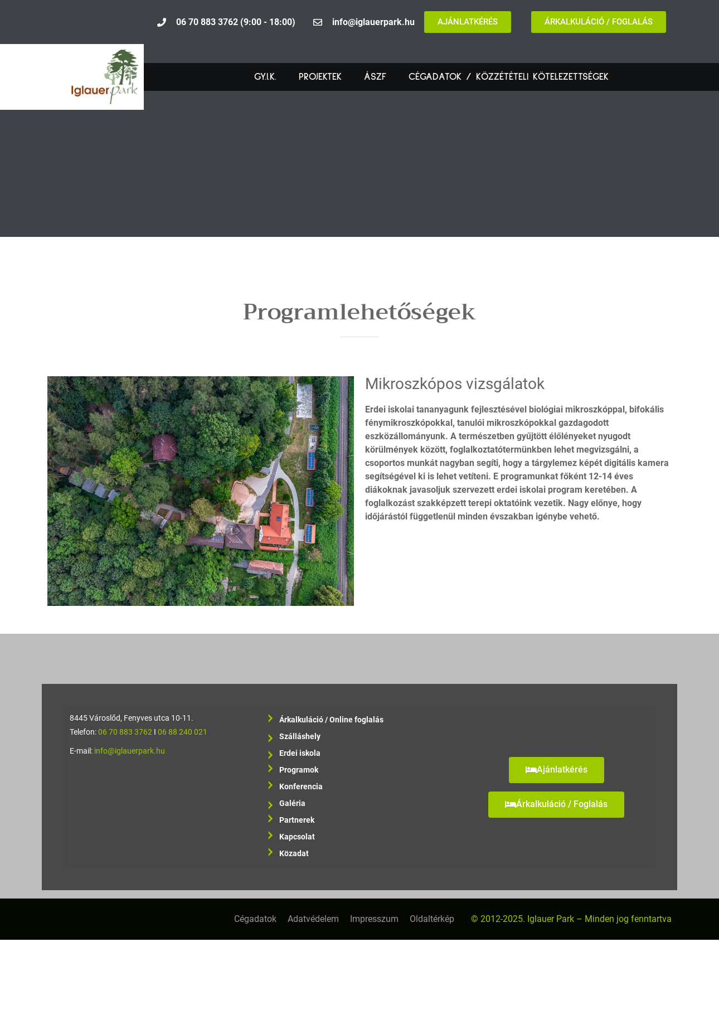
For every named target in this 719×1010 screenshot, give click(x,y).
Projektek (320, 77)
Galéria (292, 805)
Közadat (294, 853)
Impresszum (374, 919)
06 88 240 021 (182, 732)
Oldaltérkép (432, 919)
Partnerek (296, 820)
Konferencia (301, 787)
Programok (298, 770)
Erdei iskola (299, 755)
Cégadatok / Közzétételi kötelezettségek (509, 77)
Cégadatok (255, 919)
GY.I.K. (265, 77)
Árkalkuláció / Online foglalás (331, 720)
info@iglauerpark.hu (129, 751)
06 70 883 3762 (125, 732)
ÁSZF (375, 77)
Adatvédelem (313, 919)
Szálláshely (299, 738)
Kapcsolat (297, 837)
